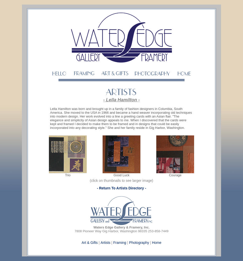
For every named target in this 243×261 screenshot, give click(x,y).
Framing (119, 243)
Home (156, 243)
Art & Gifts (90, 243)
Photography (139, 243)
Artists (105, 243)
